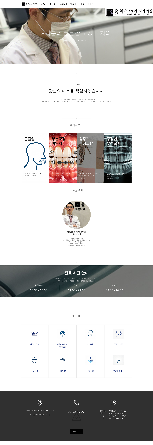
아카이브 (82, 4)
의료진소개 (63, 4)
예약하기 (90, 4)
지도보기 (76, 431)
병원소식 (73, 4)
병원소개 (43, 4)
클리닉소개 (53, 4)
